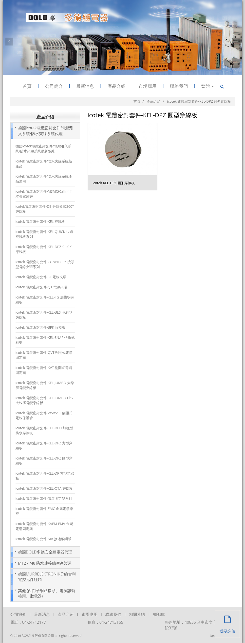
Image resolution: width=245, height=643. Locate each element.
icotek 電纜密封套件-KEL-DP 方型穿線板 (45, 476)
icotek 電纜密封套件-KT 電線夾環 (41, 277)
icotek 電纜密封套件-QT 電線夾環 (41, 287)
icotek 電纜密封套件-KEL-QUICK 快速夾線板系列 (44, 234)
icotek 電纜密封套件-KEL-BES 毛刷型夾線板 (44, 315)
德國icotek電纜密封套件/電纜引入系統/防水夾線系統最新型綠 (43, 148)
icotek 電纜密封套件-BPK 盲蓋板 (41, 327)
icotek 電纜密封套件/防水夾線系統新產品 (44, 163)
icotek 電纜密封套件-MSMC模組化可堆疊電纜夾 (44, 194)
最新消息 (85, 86)
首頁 (27, 86)
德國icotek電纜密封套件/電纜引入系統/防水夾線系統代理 (46, 130)
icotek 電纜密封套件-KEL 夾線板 (40, 221)
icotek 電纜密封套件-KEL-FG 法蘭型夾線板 (45, 299)
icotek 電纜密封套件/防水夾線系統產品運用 (44, 179)
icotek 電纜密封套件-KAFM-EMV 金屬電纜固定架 (44, 526)
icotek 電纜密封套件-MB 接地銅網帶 (43, 538)
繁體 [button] (207, 86)
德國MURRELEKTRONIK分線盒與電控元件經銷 (47, 576)
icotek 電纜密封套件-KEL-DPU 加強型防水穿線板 (44, 430)
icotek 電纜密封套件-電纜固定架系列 (44, 498)
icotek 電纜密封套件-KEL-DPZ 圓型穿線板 (44, 460)
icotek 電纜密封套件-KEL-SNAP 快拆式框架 (45, 340)
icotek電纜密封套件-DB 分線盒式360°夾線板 (45, 209)
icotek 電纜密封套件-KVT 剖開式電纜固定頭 (44, 370)
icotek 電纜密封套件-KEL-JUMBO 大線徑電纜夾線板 (45, 385)
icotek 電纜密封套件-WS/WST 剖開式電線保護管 (44, 415)
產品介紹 (116, 86)
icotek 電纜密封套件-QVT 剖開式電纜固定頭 (44, 355)
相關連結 (137, 614)
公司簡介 (54, 86)
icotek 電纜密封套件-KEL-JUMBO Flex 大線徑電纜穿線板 (45, 400)
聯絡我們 (179, 86)
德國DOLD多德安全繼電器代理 (45, 552)
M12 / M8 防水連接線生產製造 (45, 563)
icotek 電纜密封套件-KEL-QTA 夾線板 (44, 488)
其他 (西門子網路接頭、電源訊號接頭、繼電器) (46, 593)
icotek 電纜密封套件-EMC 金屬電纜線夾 (44, 511)
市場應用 (147, 86)
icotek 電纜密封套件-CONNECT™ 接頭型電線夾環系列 (45, 264)
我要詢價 (227, 622)
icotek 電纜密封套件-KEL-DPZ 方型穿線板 (44, 445)
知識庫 (159, 614)
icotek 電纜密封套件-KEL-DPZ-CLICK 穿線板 (44, 249)
